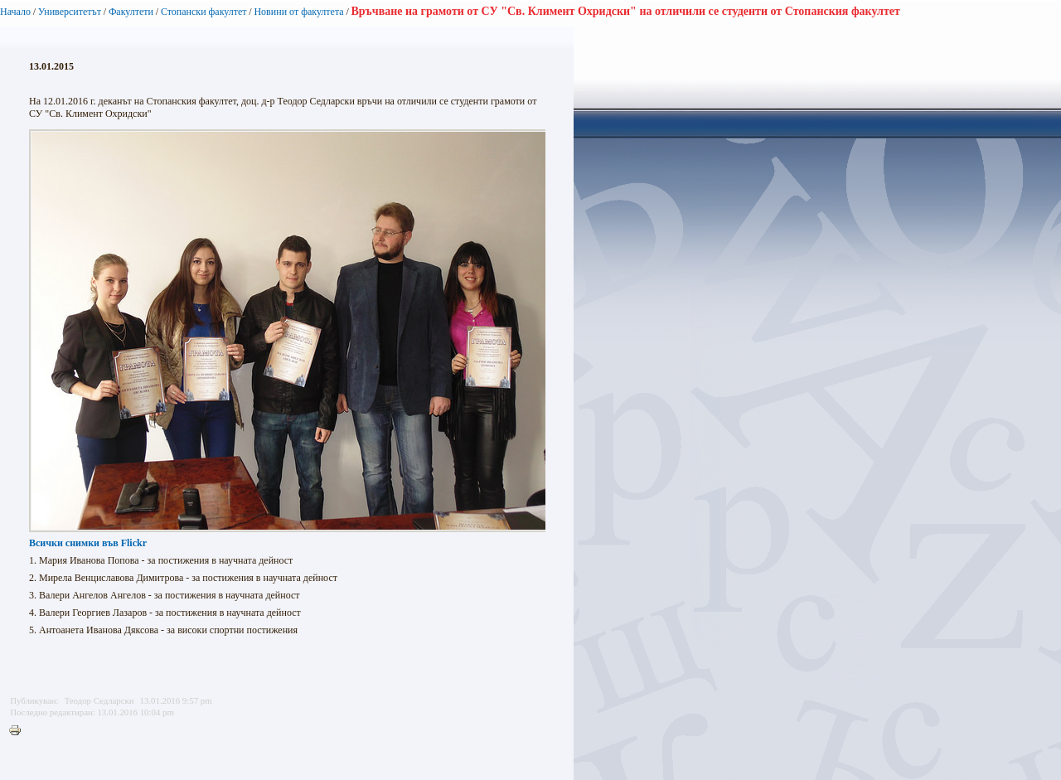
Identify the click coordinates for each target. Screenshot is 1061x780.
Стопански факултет (204, 11)
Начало (15, 11)
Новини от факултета (298, 11)
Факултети (131, 11)
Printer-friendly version (19, 731)
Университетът (69, 11)
